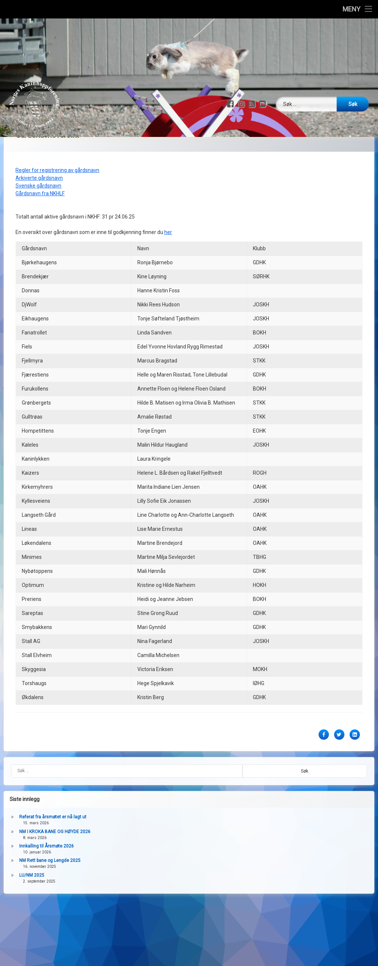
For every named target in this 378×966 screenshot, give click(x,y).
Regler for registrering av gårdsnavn (57, 149)
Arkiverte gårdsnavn (39, 157)
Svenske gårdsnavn (38, 165)
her (168, 211)
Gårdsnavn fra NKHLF (40, 173)
